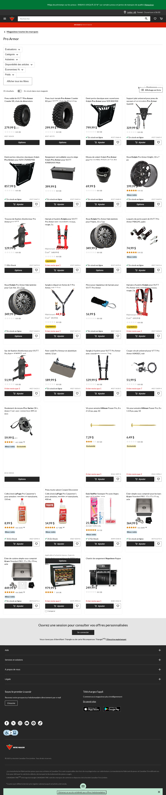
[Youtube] (27, 723)
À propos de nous (83, 669)
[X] (13, 723)
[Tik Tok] (40, 723)
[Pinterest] (33, 723)
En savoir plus (89, 701)
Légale (83, 679)
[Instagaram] (20, 723)
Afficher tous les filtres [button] (18, 81)
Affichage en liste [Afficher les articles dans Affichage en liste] (151, 90)
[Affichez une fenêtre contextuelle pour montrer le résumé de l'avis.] (24, 442)
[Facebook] (6, 723)
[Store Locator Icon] (125, 12)
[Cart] (161, 18)
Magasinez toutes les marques (22, 31)
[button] (146, 18)
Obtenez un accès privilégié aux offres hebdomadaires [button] (81, 792)
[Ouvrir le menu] (4, 19)
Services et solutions (83, 659)
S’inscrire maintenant (116, 639)
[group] (144, 195)
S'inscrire (11, 703)
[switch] (32, 91)
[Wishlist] (155, 18)
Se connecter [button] (83, 632)
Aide (83, 650)
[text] (22, 132)
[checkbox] (50, 611)
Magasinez (149, 5)
